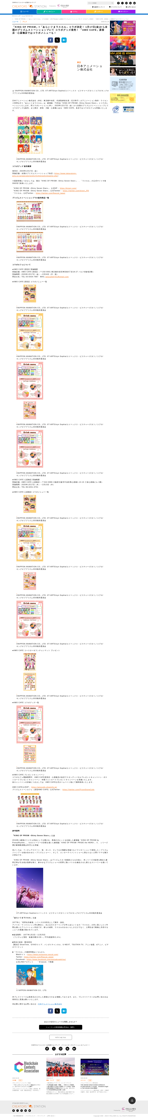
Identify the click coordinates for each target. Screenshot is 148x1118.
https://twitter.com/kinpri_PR (76, 191)
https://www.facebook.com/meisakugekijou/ (46, 959)
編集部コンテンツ (98, 7)
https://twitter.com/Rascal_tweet (50, 193)
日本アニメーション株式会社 (50, 1004)
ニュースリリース (27, 16)
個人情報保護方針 (18, 1116)
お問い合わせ (131, 7)
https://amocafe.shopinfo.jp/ (44, 787)
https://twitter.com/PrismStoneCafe (78, 789)
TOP (132, 1100)
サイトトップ (16, 16)
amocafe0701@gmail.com (57, 277)
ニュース (15, 21)
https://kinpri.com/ (68, 188)
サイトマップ (41, 1116)
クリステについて (115, 7)
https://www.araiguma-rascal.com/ (42, 954)
